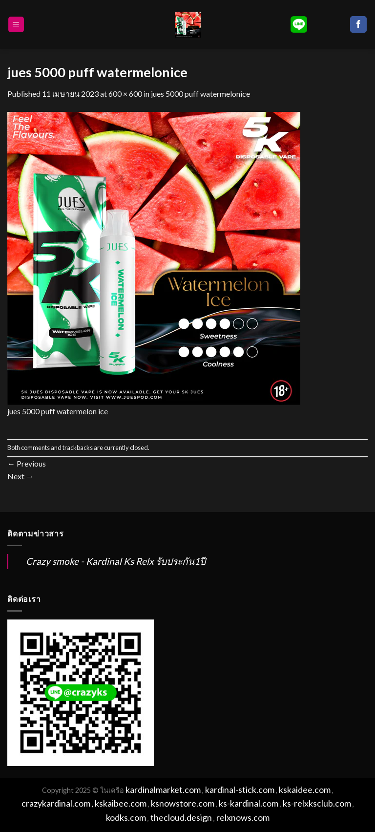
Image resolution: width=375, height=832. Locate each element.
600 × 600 (125, 93)
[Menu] (16, 25)
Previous (26, 463)
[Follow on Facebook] (358, 24)
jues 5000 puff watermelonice (200, 93)
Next (20, 476)
